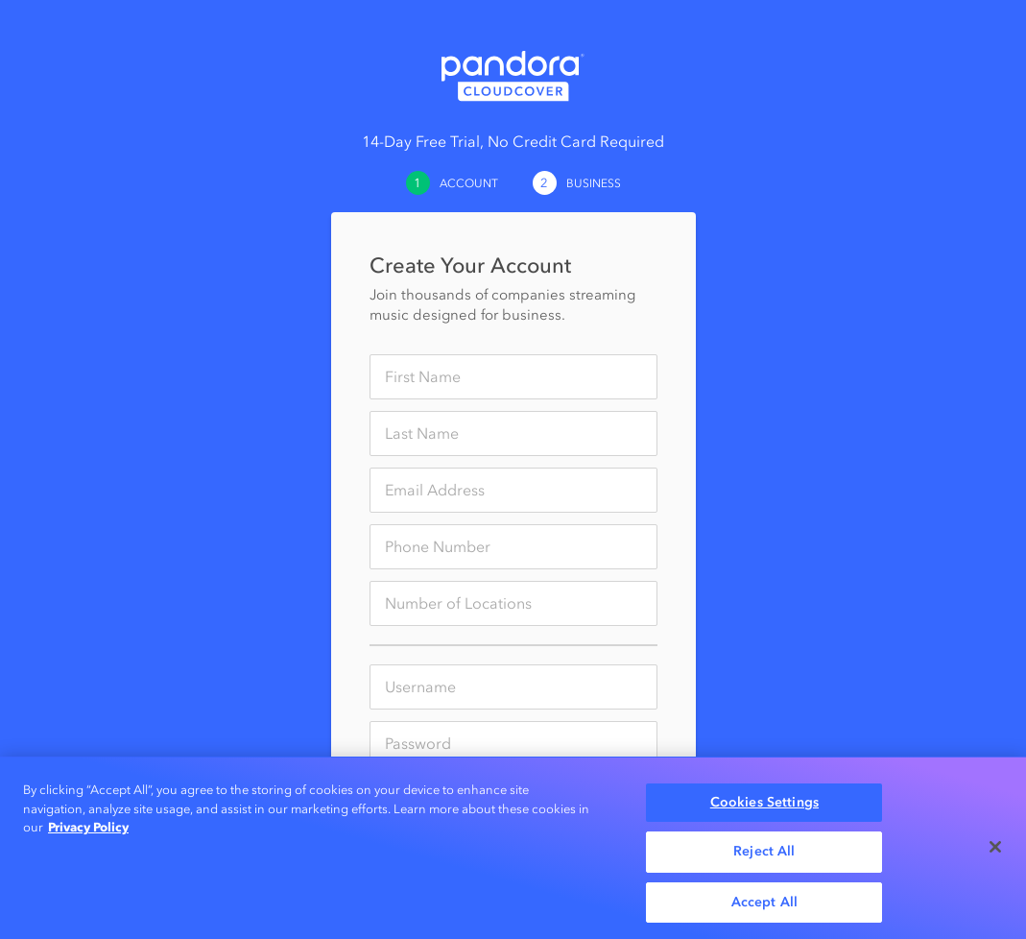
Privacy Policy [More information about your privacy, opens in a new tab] (88, 829)
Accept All (764, 905)
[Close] (995, 850)
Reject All (764, 854)
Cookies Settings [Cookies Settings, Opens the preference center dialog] (764, 804)
